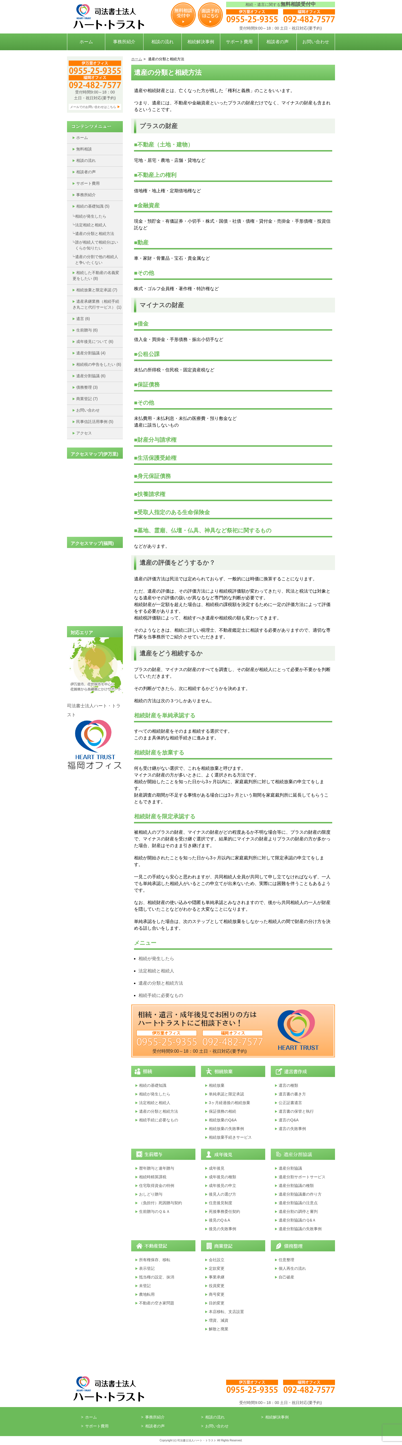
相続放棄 (216, 1085)
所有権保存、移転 (154, 1260)
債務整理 (87, 387)
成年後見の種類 (222, 1177)
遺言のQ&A (289, 1120)
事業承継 (216, 1277)
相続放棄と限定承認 (96, 290)
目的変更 (216, 1303)
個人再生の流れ (292, 1268)
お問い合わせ (315, 41)
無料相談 (84, 149)
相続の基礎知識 (92, 206)
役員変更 (216, 1285)
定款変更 (216, 1268)
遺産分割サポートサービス (302, 1177)
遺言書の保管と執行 (296, 1111)
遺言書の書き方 (292, 1094)
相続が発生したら (90, 216)
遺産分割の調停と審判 (298, 1211)
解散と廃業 (218, 1329)
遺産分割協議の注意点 (298, 1203)
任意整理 (286, 1260)
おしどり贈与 (150, 1194)
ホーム (86, 41)
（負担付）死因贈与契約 (160, 1203)
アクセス (84, 433)
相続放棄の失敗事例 (226, 1128)
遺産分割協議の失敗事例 (300, 1229)
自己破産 (286, 1277)
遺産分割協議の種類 (296, 1185)
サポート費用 (239, 41)
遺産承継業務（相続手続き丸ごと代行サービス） (97, 304)
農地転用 (147, 1294)
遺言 (83, 318)
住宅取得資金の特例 (156, 1185)
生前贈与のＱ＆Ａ (154, 1211)
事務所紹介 (124, 41)
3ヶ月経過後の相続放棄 (229, 1102)
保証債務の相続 (222, 1111)
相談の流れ (162, 41)
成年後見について (94, 341)
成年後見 (216, 1168)
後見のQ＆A (219, 1220)
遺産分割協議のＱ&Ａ (297, 1220)
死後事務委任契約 (224, 1211)
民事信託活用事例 (94, 421)
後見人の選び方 (222, 1194)
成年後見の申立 (222, 1185)
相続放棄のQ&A (223, 1120)
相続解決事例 (200, 41)
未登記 (145, 1285)
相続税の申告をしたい (98, 364)
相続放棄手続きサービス (230, 1137)
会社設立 (216, 1260)
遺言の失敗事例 (292, 1128)
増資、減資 (218, 1320)
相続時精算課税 (152, 1177)
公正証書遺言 (290, 1102)
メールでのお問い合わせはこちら (93, 107)
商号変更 (216, 1294)
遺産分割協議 (91, 353)
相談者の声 (277, 41)
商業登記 (87, 398)
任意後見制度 (220, 1203)
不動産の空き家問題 (156, 1303)
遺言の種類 (288, 1085)
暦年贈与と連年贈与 (156, 1168)
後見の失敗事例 (222, 1229)
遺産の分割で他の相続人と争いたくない (96, 259)
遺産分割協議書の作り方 (300, 1194)
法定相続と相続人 (90, 225)
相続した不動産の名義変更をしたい (96, 275)
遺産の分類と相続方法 (94, 233)
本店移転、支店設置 (226, 1311)
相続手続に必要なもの (160, 995)
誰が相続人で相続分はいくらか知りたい (96, 245)
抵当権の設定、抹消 (156, 1277)
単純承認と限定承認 (226, 1094)
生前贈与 (87, 330)
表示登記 (147, 1268)
